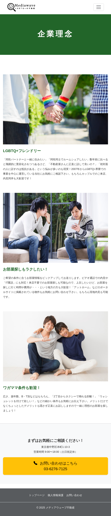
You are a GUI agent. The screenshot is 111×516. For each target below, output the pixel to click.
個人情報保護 (55, 495)
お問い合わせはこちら (55, 466)
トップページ (37, 495)
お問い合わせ (74, 495)
